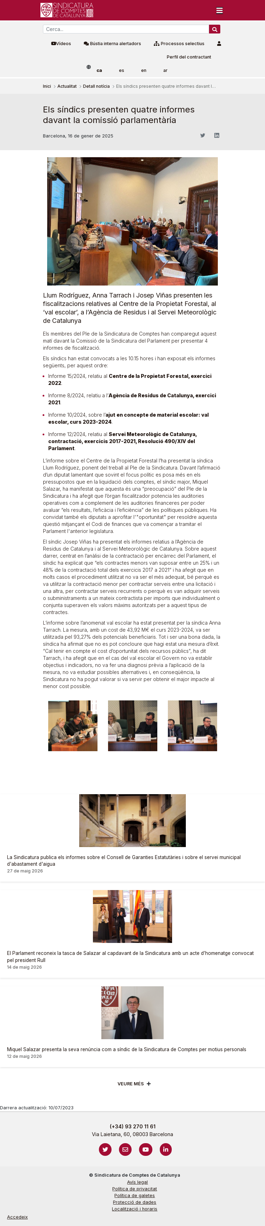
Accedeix (17, 1217)
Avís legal (137, 1182)
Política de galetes (134, 1195)
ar (165, 70)
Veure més (131, 1083)
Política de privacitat (134, 1188)
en (143, 70)
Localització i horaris (134, 1209)
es (121, 70)
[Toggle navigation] (220, 10)
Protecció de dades (134, 1202)
